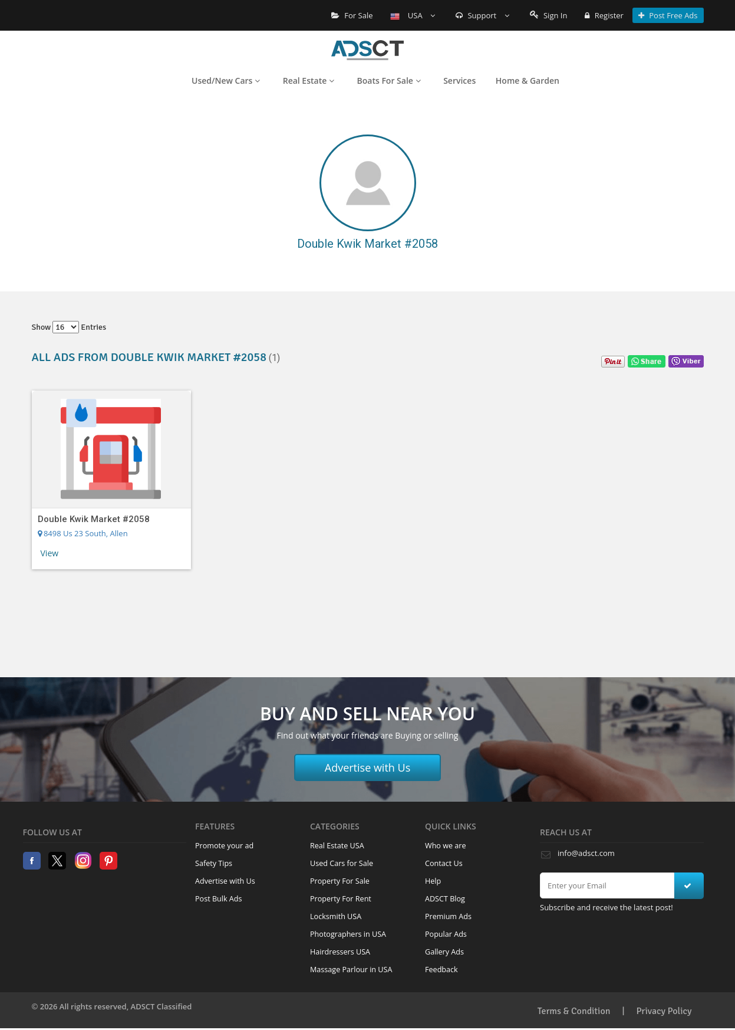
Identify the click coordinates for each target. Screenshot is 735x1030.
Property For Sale (340, 881)
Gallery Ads (444, 952)
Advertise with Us (368, 767)
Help (433, 881)
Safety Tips (213, 863)
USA (412, 15)
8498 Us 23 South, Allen (83, 533)
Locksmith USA (335, 916)
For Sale (352, 15)
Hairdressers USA (340, 952)
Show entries (69, 327)
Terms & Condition (574, 1011)
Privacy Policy (664, 1011)
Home (367, 50)
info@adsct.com (586, 853)
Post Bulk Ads (218, 899)
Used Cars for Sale (341, 863)
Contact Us (444, 863)
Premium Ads (448, 916)
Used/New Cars (226, 80)
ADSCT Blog (445, 899)
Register (604, 15)
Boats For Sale (389, 80)
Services (459, 80)
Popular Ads (446, 934)
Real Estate (308, 80)
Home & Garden (527, 80)
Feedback (441, 970)
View (50, 553)
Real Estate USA (337, 846)
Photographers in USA (348, 934)
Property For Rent (340, 899)
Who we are (445, 846)
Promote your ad (224, 846)
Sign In (549, 15)
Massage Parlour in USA (351, 970)
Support (482, 15)
